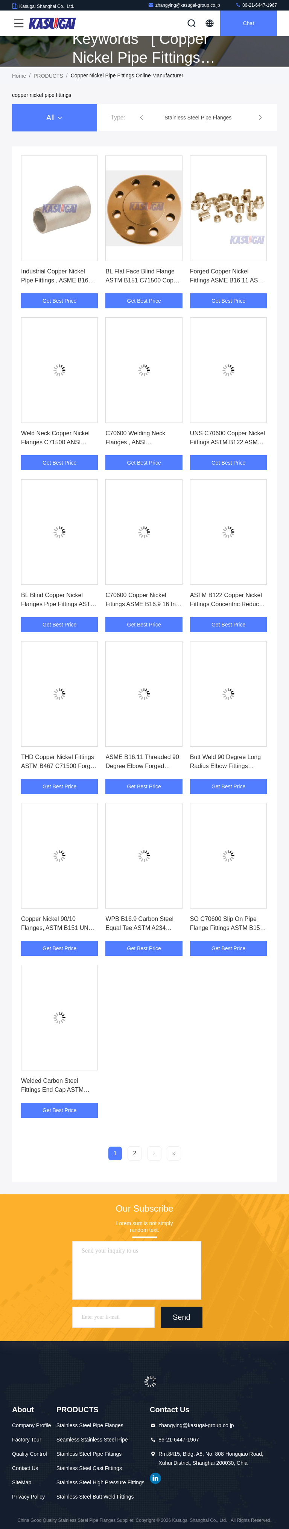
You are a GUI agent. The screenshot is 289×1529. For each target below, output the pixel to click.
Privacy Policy (28, 1497)
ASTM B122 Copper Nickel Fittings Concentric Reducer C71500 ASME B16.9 (227, 604)
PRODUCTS (48, 76)
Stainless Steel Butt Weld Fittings (95, 1497)
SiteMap (21, 1482)
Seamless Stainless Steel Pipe (92, 1440)
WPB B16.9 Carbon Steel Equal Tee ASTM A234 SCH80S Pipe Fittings (139, 928)
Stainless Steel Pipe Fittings (89, 1454)
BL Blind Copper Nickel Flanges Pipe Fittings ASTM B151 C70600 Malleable (58, 604)
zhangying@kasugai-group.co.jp (184, 5)
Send (181, 1317)
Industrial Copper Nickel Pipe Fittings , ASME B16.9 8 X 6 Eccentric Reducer (57, 280)
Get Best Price (59, 301)
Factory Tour (26, 1440)
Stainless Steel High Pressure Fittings (100, 1482)
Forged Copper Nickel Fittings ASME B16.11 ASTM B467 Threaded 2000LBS (228, 280)
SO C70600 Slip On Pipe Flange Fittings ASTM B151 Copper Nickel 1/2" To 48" (226, 928)
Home (19, 76)
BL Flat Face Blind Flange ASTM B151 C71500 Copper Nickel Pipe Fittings (143, 280)
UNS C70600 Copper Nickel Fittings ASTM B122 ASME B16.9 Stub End (227, 442)
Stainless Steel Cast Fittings (89, 1468)
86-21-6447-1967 (256, 5)
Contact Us (25, 1468)
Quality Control (29, 1454)
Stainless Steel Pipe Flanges (89, 1425)
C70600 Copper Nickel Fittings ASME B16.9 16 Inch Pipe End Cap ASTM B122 (143, 604)
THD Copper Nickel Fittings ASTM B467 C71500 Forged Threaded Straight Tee (59, 766)
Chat (248, 23)
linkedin (155, 1478)
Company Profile (31, 1425)
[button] (141, 117)
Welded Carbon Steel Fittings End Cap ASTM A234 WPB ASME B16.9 (53, 1090)
